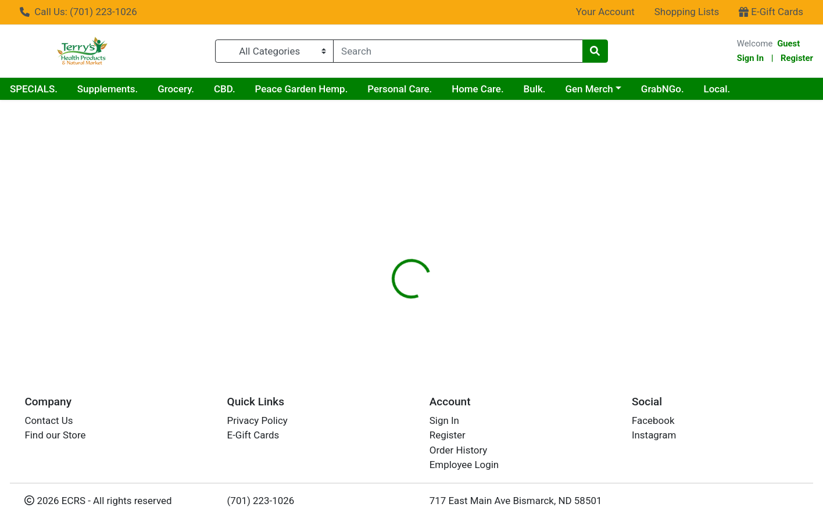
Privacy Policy (257, 420)
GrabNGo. (662, 89)
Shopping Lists (687, 11)
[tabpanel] (583, 280)
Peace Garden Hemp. (301, 89)
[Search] (457, 51)
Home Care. (477, 89)
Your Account (605, 11)
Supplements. (107, 89)
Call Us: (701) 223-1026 (78, 11)
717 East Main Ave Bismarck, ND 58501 (516, 500)
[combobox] (457, 51)
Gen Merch (589, 89)
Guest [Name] (788, 43)
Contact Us (48, 420)
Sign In (750, 58)
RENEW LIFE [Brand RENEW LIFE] (491, 282)
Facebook (653, 420)
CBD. (224, 89)
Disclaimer (485, 209)
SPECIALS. (34, 89)
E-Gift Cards (771, 11)
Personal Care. (399, 89)
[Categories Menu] (274, 51)
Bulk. (535, 89)
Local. (717, 89)
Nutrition (427, 209)
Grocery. (176, 89)
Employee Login (464, 464)
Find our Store (54, 435)
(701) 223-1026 (261, 500)
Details (375, 209)
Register (797, 58)
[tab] (375, 209)
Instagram (654, 435)
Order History (459, 450)
